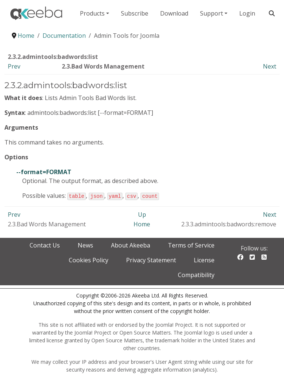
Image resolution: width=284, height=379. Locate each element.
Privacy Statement (151, 260)
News (85, 245)
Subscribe (134, 13)
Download (174, 13)
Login (247, 13)
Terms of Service (191, 245)
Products (92, 13)
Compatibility (196, 274)
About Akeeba (130, 245)
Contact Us (45, 245)
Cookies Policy (88, 260)
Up (142, 214)
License (204, 260)
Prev (14, 66)
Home (141, 224)
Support (211, 13)
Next (269, 66)
